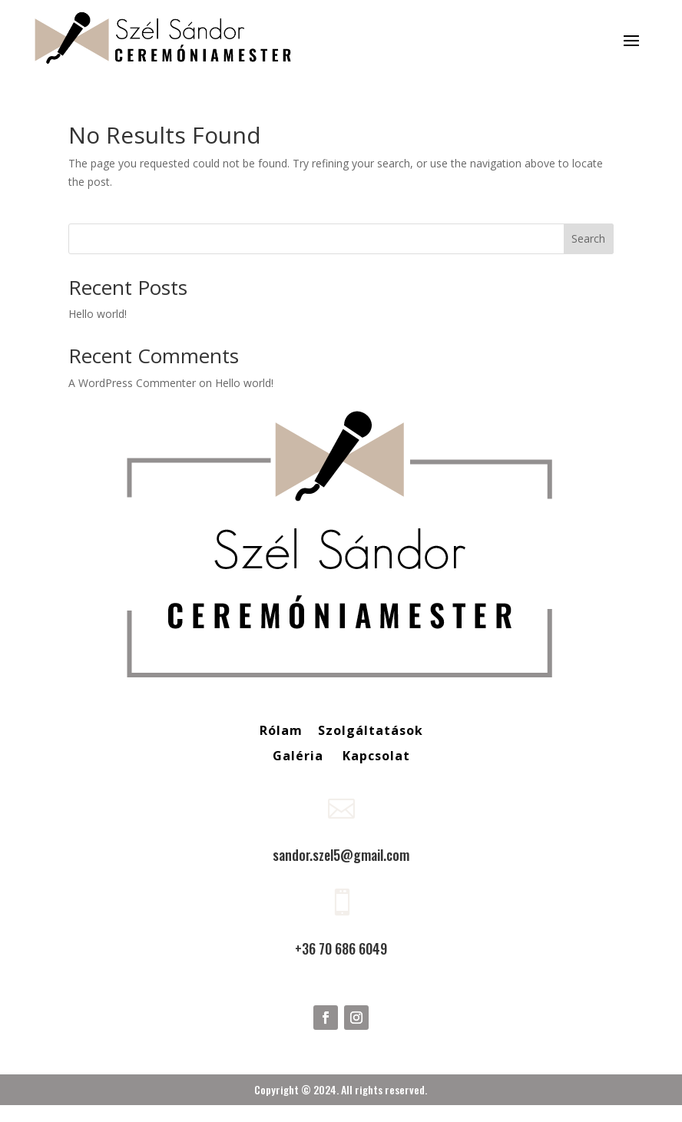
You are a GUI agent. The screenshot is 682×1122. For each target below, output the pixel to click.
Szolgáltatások (370, 730)
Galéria (300, 755)
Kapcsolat (376, 755)
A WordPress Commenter (132, 383)
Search (588, 238)
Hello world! (97, 313)
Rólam (281, 730)
